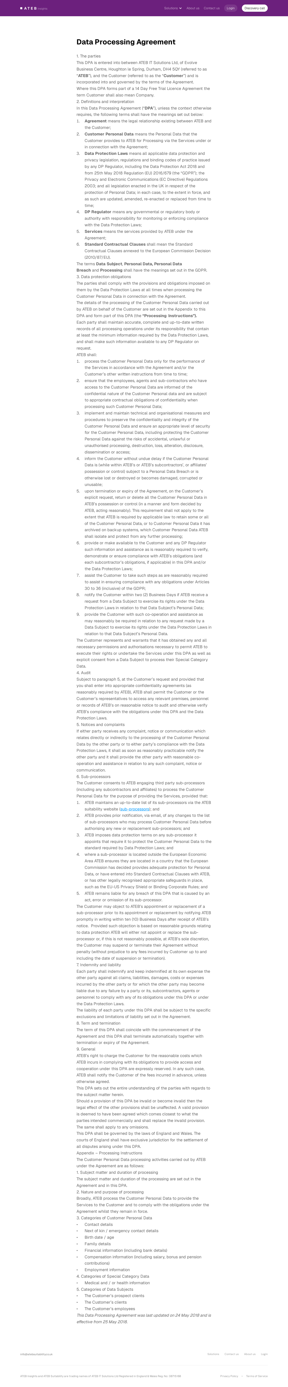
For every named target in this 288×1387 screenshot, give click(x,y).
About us (193, 8)
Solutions (171, 8)
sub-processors (134, 809)
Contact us (212, 8)
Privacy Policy (229, 1376)
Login (264, 1354)
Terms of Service (257, 1376)
